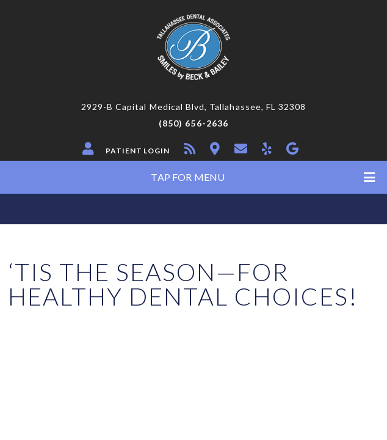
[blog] (189, 148)
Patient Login (138, 151)
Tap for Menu (263, 177)
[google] (292, 148)
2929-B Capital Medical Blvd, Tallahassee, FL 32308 (193, 107)
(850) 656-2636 (193, 123)
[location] (215, 148)
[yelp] (267, 148)
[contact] (240, 148)
